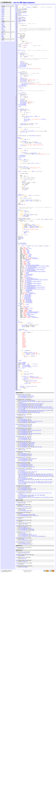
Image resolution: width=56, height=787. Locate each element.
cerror (2, 8)
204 (32, 548)
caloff (2, 7)
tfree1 (2, 16)
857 (52, 546)
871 (19, 547)
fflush (21, 79)
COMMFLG (37, 317)
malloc (31, 456)
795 (45, 574)
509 (52, 478)
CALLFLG (34, 308)
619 (41, 483)
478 (46, 546)
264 (33, 570)
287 (36, 558)
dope (2, 27)
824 (37, 480)
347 (21, 625)
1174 (51, 487)
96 (38, 481)
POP (2, 40)
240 (21, 635)
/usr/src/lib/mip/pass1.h (23, 508)
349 (21, 595)
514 (19, 479)
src (18, 2)
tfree (2, 15)
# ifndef (20, 394)
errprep (3, 9)
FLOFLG (30, 317)
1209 (34, 510)
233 (25, 637)
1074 (34, 552)
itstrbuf (3, 29)
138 (30, 478)
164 (21, 529)
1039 (39, 560)
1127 (40, 488)
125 (23, 580)
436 (46, 478)
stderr (25, 76)
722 (20, 571)
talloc (2, 12)
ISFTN (27, 423)
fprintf (21, 76)
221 (33, 606)
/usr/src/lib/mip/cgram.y (24, 480)
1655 (40, 553)
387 (35, 498)
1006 (39, 489)
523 (39, 570)
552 (30, 506)
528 (23, 560)
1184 (44, 552)
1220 (52, 574)
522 (21, 560)
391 (27, 631)
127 (31, 473)
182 (25, 494)
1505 (38, 524)
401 (33, 480)
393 (43, 558)
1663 (43, 553)
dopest (2, 46)
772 (34, 560)
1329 (47, 552)
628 (43, 551)
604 (32, 572)
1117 (44, 487)
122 (30, 530)
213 (23, 563)
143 (26, 640)
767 (32, 573)
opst (2, 33)
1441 (19, 553)
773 (52, 551)
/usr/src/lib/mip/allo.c (23, 478)
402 (30, 565)
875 (20, 547)
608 (47, 570)
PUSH (2, 41)
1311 (33, 522)
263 (25, 594)
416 (38, 484)
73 (30, 474)
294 (38, 507)
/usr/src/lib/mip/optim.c (23, 550)
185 (30, 607)
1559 (24, 553)
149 (32, 478)
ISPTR (25, 421)
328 (30, 556)
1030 (29, 552)
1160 (36, 613)
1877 (24, 554)
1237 (21, 485)
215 (37, 487)
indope (2, 28)
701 (39, 498)
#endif (19, 15)
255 (25, 635)
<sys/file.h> (25, 17)
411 (30, 515)
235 (33, 498)
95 (31, 551)
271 (34, 551)
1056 (31, 552)
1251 (47, 560)
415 (30, 605)
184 (35, 487)
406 (30, 573)
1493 (31, 497)
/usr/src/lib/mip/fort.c (23, 472)
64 (21, 492)
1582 (38, 572)
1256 (49, 560)
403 (48, 558)
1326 (32, 566)
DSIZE (24, 290)
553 (44, 556)
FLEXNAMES (23, 186)
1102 (31, 510)
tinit (2, 17)
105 (24, 492)
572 (34, 489)
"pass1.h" (24, 11)
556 (43, 570)
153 (23, 477)
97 (25, 568)
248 (28, 563)
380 (34, 484)
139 (21, 601)
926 (24, 547)
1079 (36, 552)
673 (47, 551)
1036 (41, 487)
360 (35, 570)
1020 (26, 552)
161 (27, 603)
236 (36, 507)
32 (24, 471)
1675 (49, 553)
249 (23, 635)
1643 (37, 553)
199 (31, 498)
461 (44, 546)
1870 (53, 485)
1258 (36, 524)
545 (41, 570)
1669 (33, 544)
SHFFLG (29, 338)
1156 (46, 487)
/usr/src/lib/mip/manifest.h (24, 541)
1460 (24, 561)
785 (43, 574)
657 (45, 551)
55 (31, 611)
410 (30, 519)
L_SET (36, 147)
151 (25, 601)
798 (19, 557)
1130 (33, 521)
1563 (26, 553)
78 (31, 535)
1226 (36, 510)
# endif (20, 431)
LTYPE (27, 239)
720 (19, 571)
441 (33, 483)
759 (47, 484)
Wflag (2, 25)
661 (49, 570)
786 (34, 613)
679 (50, 556)
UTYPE (30, 305)
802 (47, 574)
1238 (23, 485)
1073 (38, 488)
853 (50, 546)
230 (21, 630)
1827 (49, 485)
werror (2, 22)
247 (26, 630)
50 (25, 600)
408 (23, 620)
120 (32, 472)
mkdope (2, 11)
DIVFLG (36, 333)
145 (25, 505)
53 (24, 545)
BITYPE (27, 240)
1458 (22, 561)
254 (26, 638)
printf (30, 421)
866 (33, 520)
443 (40, 556)
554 (31, 612)
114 (30, 472)
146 (31, 606)
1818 (47, 485)
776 (41, 574)
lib (21, 2)
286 (36, 551)
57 (31, 481)
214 (25, 563)
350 (41, 558)
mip (24, 2)
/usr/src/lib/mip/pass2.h (23, 509)
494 (35, 483)
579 (45, 570)
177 (25, 525)
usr (15, 2)
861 (40, 480)
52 (30, 481)
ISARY (27, 424)
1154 (43, 488)
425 (50, 558)
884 (42, 480)
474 (52, 558)
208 (32, 507)
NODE (19, 59)
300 (40, 507)
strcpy (21, 462)
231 (23, 630)
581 (37, 592)
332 (32, 556)
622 (36, 489)
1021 (36, 572)
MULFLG (33, 321)
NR (1, 37)
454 (42, 546)
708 (48, 546)
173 (31, 509)
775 (19, 552)
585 (43, 484)
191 (31, 508)
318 (38, 478)
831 (39, 480)
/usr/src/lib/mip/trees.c (23, 489)
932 (19, 485)
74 (24, 476)
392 (26, 642)
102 (31, 583)
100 (40, 481)
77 (35, 481)
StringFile (28, 7)
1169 (48, 487)
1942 (43, 572)
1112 (39, 552)
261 (24, 608)
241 (34, 558)
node (24, 156)
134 (24, 528)
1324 (41, 498)
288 (38, 551)
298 (41, 551)
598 (31, 522)
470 (37, 570)
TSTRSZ (2, 43)
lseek (24, 147)
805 (21, 557)
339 (41, 478)
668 (46, 556)
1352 (29, 485)
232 (31, 483)
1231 (39, 510)
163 (25, 477)
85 (31, 474)
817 (51, 484)
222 (34, 507)
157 (25, 513)
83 (31, 480)
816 (35, 480)
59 (30, 540)
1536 (22, 553)
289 (38, 558)
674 (48, 556)
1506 (19, 575)
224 (25, 562)
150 (21, 641)
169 (24, 518)
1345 (52, 552)
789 (49, 484)
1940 (41, 572)
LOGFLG (29, 310)
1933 (22, 486)
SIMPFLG (33, 317)
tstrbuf (3, 34)
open (27, 138)
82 (32, 591)
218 (32, 558)
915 (22, 552)
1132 (31, 542)
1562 (31, 567)
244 (36, 546)
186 (32, 607)
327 (40, 546)
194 (34, 478)
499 (50, 478)
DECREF (26, 419)
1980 (24, 486)
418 (40, 484)
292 (35, 592)
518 (42, 556)
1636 (35, 553)
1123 (42, 552)
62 (30, 535)
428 (35, 556)
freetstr (22, 187)
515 (37, 483)
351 (23, 610)
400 (36, 484)
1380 (34, 485)
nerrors (3, 32)
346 (26, 501)
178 (27, 477)
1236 (31, 511)
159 (30, 532)
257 (30, 496)
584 (22, 479)
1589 (30, 553)
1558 (22, 575)
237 (31, 592)
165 (33, 487)
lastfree (3, 30)
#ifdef (19, 9)
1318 (19, 561)
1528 (31, 537)
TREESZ (32, 156)
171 (21, 526)
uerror (2, 20)
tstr (2, 19)
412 (33, 477)
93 (32, 541)
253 (34, 548)
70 (21, 477)
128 (30, 524)
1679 (51, 553)
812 (49, 574)
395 (45, 558)
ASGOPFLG (36, 318)
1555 (34, 499)
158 (32, 574)
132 (32, 524)
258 (33, 592)
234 (31, 546)
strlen (29, 447)
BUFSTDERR (23, 20)
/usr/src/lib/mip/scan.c (23, 474)
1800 (44, 485)
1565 (41, 524)
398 (24, 539)
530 (24, 560)
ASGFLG (32, 318)
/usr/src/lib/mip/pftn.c (23, 484)
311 (36, 478)
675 (49, 551)
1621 (32, 553)
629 (31, 555)
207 (31, 550)
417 (28, 620)
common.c (31, 2)
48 (30, 484)
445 (36, 535)
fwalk (2, 10)
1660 (31, 544)
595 (39, 483)
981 (30, 521)
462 (34, 519)
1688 (19, 554)
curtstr (3, 26)
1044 (41, 560)
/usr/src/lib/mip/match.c (24, 483)
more (25, 221)
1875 (22, 554)
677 (29, 560)
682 (31, 560)
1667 (46, 553)
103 (21, 582)
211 (31, 516)
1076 (32, 536)
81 (22, 492)
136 (33, 473)
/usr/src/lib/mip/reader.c (24, 473)
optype (25, 214)
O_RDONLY (36, 138)
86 (36, 481)
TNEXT (2, 42)
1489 (37, 485)
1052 (35, 612)
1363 (32, 485)
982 (23, 557)
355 (25, 534)
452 (48, 478)
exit (21, 104)
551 (32, 489)
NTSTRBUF (3, 39)
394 (21, 598)
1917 (19, 486)
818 (30, 488)
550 (31, 520)
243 (23, 638)
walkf (2, 21)
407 (31, 477)
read (24, 148)
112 (31, 487)
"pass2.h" (24, 14)
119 (31, 502)
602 (30, 572)
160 (30, 503)
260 (24, 589)
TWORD (25, 395)
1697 (39, 485)
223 (33, 550)
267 (30, 514)
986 (35, 488)
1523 (45, 613)
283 (38, 546)
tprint (2, 18)
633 (39, 574)
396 (25, 618)
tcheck (2, 14)
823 (32, 488)
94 (24, 581)
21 (25, 602)
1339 (49, 552)
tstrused (3, 35)
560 (39, 487)
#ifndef (20, 23)
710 (45, 484)
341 (43, 478)
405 (34, 574)
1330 (34, 566)
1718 (42, 485)
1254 (27, 485)
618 (28, 560)
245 (29, 477)
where (21, 73)
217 (31, 570)
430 (37, 556)
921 (36, 560)
